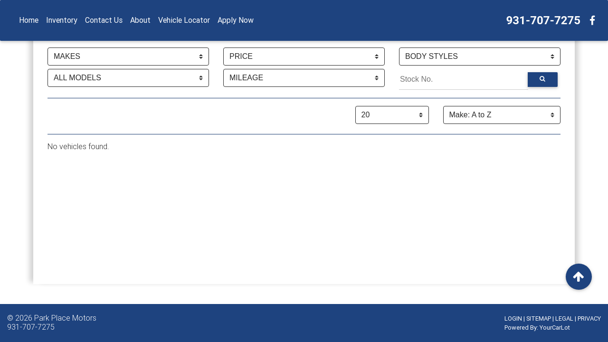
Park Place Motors (65, 318)
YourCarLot (555, 327)
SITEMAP (538, 318)
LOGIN (513, 318)
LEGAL (564, 318)
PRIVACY (589, 318)
